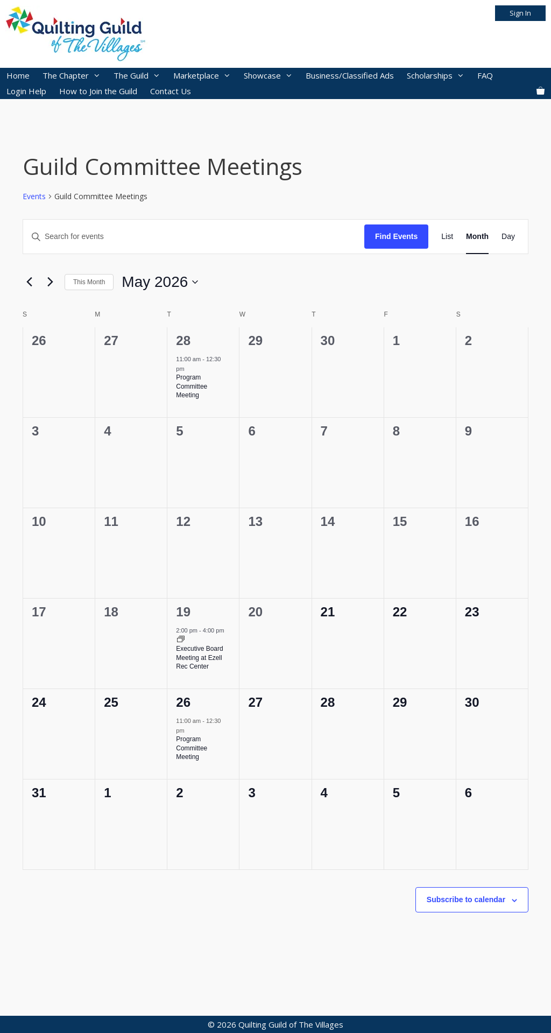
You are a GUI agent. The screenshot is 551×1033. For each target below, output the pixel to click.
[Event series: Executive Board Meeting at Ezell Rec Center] (181, 640)
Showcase (271, 75)
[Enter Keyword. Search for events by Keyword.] (193, 237)
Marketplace (205, 75)
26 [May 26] (183, 702)
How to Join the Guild (98, 91)
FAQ (485, 75)
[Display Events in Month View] (477, 237)
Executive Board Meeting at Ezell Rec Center (199, 657)
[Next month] (50, 282)
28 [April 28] (183, 340)
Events (34, 196)
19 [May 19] (183, 612)
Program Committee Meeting (191, 386)
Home (18, 75)
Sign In (520, 13)
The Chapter (75, 75)
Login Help (26, 91)
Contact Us (170, 91)
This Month (89, 282)
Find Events (396, 236)
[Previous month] (29, 282)
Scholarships (439, 75)
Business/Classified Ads (350, 75)
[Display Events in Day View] (508, 237)
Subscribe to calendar (466, 899)
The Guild (140, 75)
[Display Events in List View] (447, 237)
